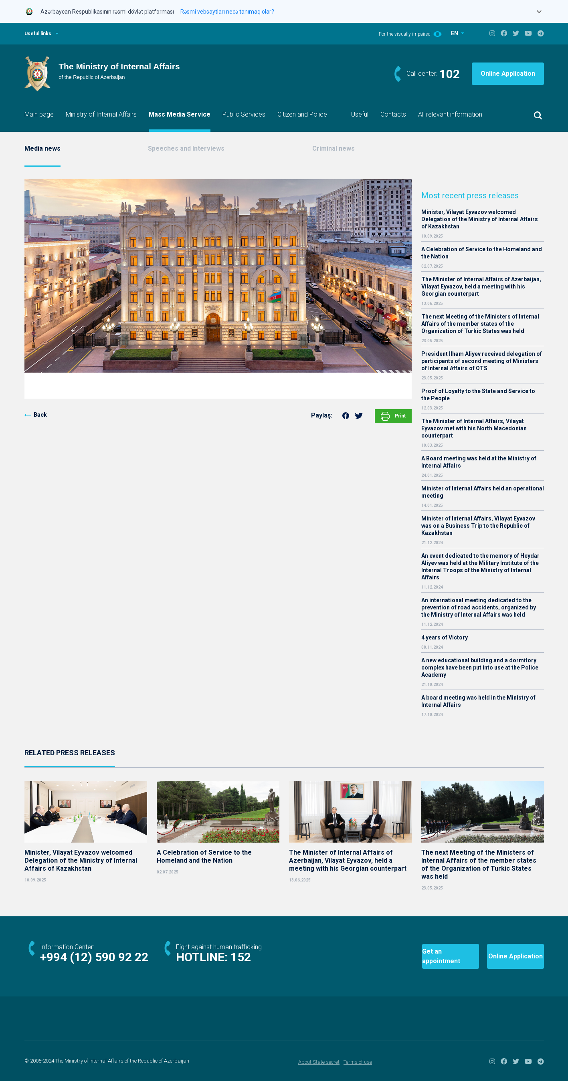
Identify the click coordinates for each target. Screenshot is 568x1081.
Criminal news (333, 148)
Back (40, 414)
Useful (359, 114)
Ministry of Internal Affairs (101, 114)
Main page (39, 114)
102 (449, 74)
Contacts (393, 114)
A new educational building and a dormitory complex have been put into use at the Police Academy (479, 667)
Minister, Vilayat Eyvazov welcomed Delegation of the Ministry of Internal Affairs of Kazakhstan (479, 219)
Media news (42, 148)
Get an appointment (419, 956)
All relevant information (450, 114)
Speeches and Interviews (186, 148)
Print (393, 416)
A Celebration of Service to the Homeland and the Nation (481, 253)
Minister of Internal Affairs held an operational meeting (482, 492)
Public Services (243, 114)
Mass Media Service (179, 114)
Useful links (37, 33)
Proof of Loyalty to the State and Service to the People (478, 394)
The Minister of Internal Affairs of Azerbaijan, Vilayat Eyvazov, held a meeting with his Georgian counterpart (481, 286)
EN (455, 33)
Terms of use (358, 1062)
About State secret (319, 1062)
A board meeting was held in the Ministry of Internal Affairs (478, 701)
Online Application (508, 73)
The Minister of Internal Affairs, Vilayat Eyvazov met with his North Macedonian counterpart (474, 428)
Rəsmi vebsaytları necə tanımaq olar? (227, 11)
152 (240, 957)
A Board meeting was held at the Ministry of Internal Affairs (478, 462)
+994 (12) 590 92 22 (94, 957)
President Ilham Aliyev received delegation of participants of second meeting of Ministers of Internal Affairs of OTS (481, 361)
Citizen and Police (302, 114)
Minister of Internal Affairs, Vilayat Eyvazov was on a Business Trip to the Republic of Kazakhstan (478, 525)
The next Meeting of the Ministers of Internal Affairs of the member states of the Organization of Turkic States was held (480, 323)
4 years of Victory (444, 637)
